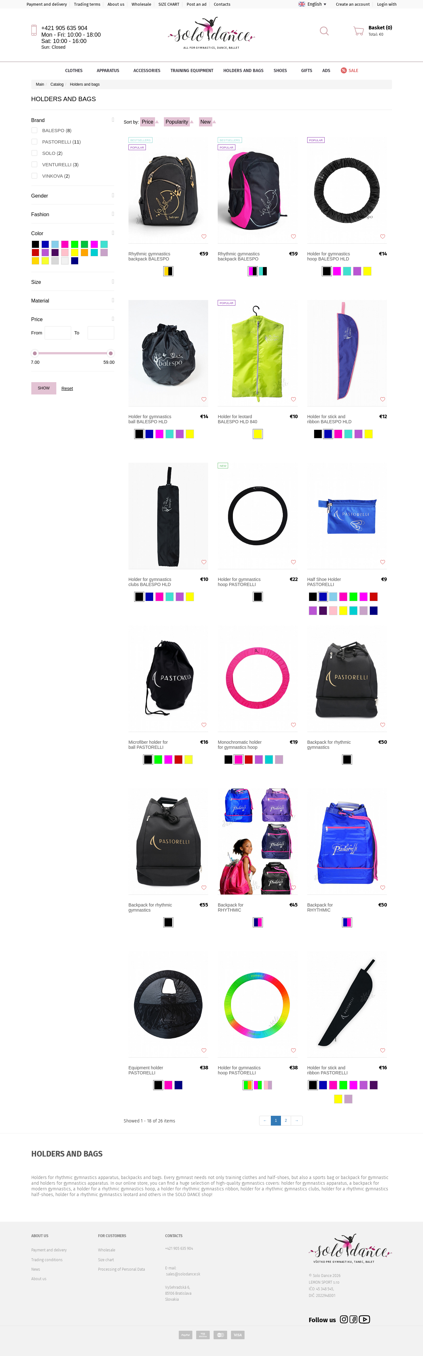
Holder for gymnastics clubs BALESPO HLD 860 (149, 582)
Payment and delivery (47, 4)
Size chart (106, 1260)
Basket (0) (380, 28)
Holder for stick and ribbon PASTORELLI (327, 1070)
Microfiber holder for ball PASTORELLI (148, 745)
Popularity (176, 122)
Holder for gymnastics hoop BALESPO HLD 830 (328, 256)
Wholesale (141, 4)
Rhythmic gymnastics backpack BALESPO (238, 256)
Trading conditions (47, 1260)
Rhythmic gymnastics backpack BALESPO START (149, 256)
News (35, 1269)
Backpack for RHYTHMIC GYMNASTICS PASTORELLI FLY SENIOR (325, 907)
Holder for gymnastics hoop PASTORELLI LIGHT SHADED (239, 1070)
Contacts (222, 4)
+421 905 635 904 (64, 28)
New (206, 122)
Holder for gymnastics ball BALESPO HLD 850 (149, 419)
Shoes (282, 70)
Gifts (306, 70)
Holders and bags (243, 70)
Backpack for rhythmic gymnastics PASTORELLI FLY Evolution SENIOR (150, 907)
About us (116, 4)
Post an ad (197, 4)
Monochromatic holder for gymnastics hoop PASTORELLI (240, 745)
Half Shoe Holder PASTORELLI (324, 582)
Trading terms (87, 4)
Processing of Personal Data (121, 1269)
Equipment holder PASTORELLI (145, 1070)
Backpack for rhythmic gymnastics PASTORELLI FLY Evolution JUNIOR (329, 745)
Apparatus (110, 70)
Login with (387, 4)
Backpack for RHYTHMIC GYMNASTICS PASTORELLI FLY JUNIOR (235, 907)
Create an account (353, 4)
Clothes (76, 70)
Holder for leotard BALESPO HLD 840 (237, 419)
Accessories (147, 70)
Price (147, 122)
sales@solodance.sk (183, 1274)
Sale (349, 70)
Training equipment (192, 70)
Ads (326, 70)
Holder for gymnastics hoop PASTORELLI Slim (239, 582)
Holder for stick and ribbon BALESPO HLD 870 (329, 419)
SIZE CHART (169, 4)
